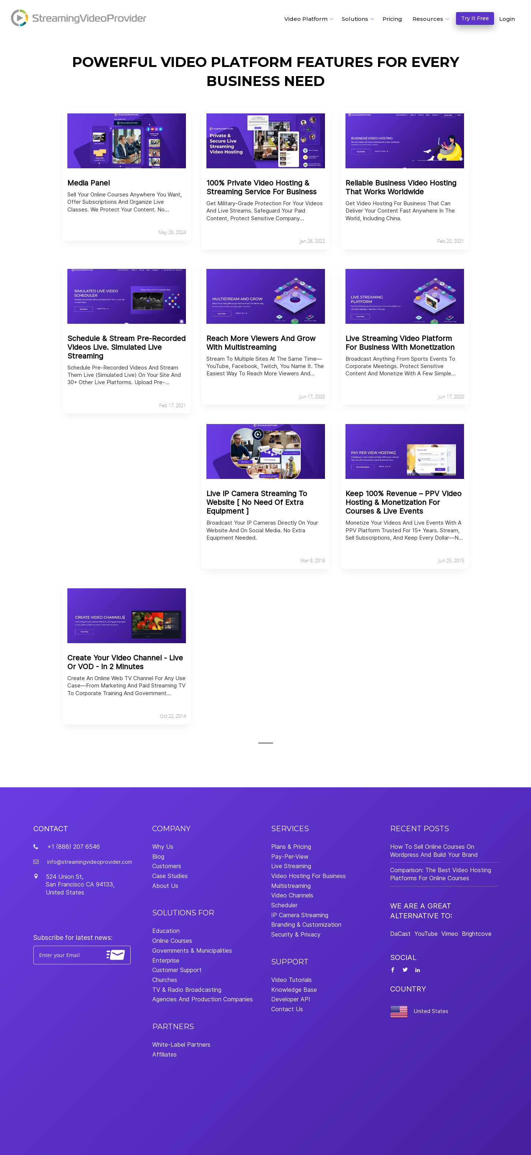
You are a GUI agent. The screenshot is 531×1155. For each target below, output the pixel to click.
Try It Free (475, 18)
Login (507, 18)
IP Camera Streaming (299, 915)
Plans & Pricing (291, 846)
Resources (427, 18)
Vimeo (449, 933)
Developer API (290, 999)
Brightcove (476, 933)
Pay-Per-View (289, 856)
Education (166, 930)
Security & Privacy (296, 934)
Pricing (392, 18)
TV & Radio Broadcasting (186, 989)
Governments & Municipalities (192, 950)
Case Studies (170, 876)
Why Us (162, 846)
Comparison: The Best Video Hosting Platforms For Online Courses (440, 874)
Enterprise (165, 960)
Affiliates (164, 1054)
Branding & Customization (306, 924)
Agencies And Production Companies (202, 999)
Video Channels (292, 895)
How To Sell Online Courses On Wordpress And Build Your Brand (434, 850)
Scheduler (284, 905)
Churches (164, 979)
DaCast (400, 933)
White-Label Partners (181, 1044)
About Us (165, 885)
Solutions (355, 18)
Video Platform (306, 18)
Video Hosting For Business (308, 876)
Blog (158, 856)
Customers (166, 866)
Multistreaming (291, 885)
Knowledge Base (294, 989)
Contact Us (287, 1009)
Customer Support (177, 970)
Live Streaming (291, 866)
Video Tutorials (291, 979)
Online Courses (172, 940)
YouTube (426, 933)
